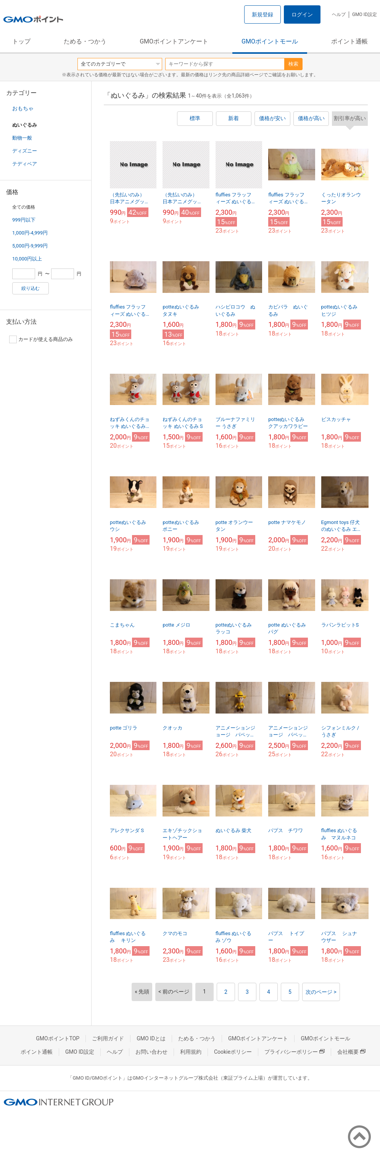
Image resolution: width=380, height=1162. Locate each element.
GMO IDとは (151, 1038)
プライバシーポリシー (294, 1052)
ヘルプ (339, 14)
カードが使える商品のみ (41, 339)
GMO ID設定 (364, 14)
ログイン (302, 14)
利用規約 (190, 1052)
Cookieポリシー (233, 1052)
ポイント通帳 (349, 41)
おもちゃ (23, 108)
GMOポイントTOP (57, 1038)
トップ (21, 41)
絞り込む (30, 288)
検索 (293, 64)
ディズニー (24, 151)
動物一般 (22, 138)
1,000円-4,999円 (30, 233)
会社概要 (351, 1052)
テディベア (24, 164)
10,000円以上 (27, 259)
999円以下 (23, 220)
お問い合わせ (151, 1052)
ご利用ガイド (108, 1038)
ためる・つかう (85, 41)
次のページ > (321, 992)
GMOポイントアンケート (174, 41)
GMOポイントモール (270, 41)
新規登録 (262, 14)
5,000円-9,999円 (30, 246)
